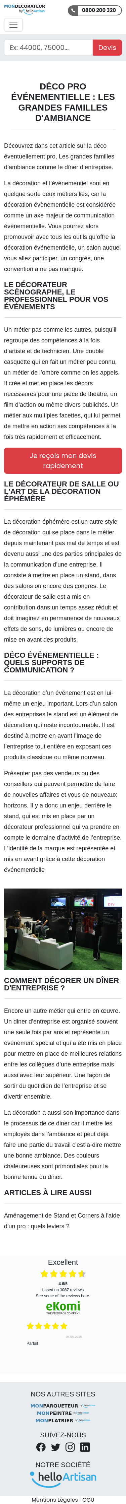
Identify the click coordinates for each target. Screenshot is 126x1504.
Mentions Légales (55, 1500)
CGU (88, 1500)
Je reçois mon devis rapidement (63, 460)
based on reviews (63, 1287)
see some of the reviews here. (63, 1296)
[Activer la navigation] (13, 24)
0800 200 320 (99, 10)
